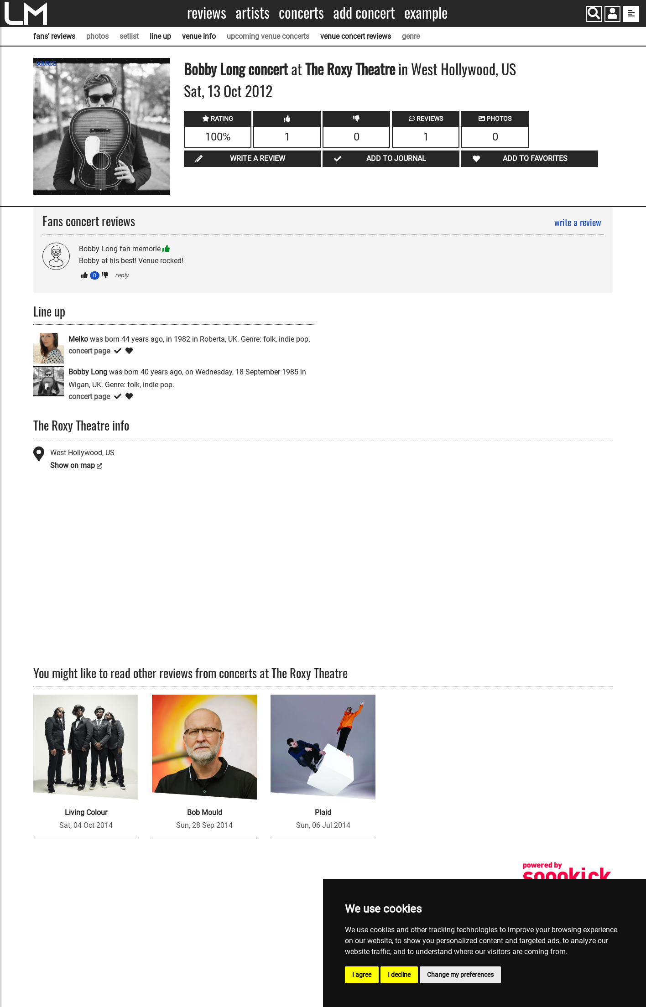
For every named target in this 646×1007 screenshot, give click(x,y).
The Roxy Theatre (350, 68)
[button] (612, 14)
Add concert (364, 12)
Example (426, 12)
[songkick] (567, 876)
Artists (252, 12)
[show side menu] (631, 14)
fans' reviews (54, 36)
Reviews (206, 12)
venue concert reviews (355, 36)
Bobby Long (214, 68)
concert (266, 68)
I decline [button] (399, 974)
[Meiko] (48, 347)
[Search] (594, 14)
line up (160, 36)
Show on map (72, 465)
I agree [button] (361, 974)
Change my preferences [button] (460, 974)
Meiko (78, 339)
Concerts (301, 12)
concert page (89, 351)
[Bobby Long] (48, 380)
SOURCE (46, 64)
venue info (199, 36)
